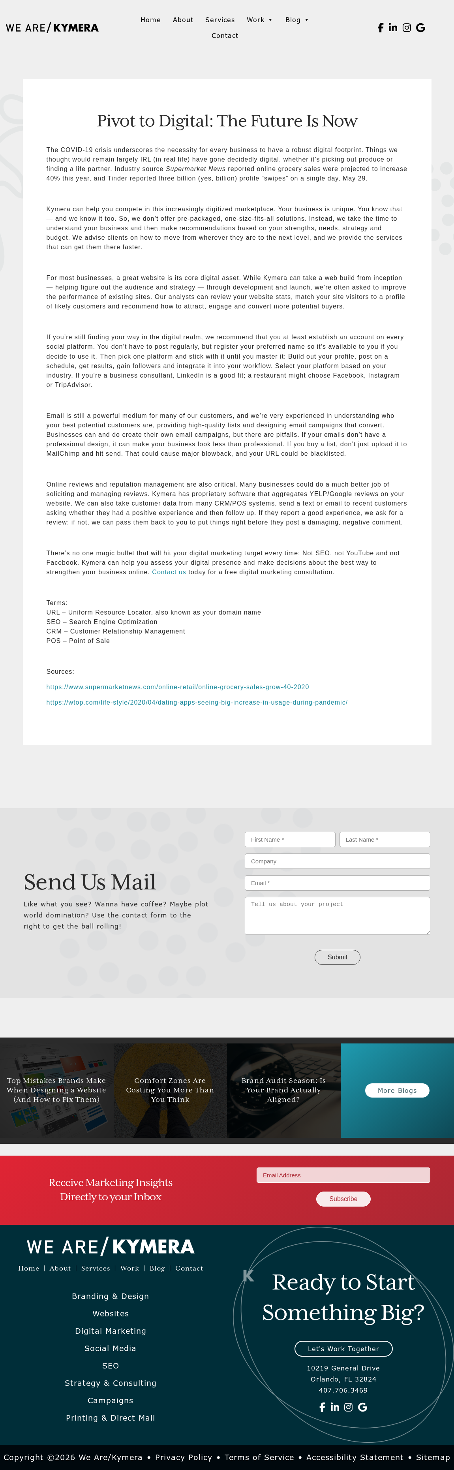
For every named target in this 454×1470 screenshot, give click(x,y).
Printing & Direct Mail (110, 1418)
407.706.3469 (343, 1390)
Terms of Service (259, 1457)
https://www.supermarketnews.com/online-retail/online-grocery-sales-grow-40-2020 (178, 687)
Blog (297, 20)
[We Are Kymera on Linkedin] (393, 27)
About (183, 19)
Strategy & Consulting (111, 1383)
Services (220, 19)
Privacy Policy (183, 1457)
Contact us (168, 572)
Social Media (110, 1348)
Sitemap (433, 1457)
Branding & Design (110, 1296)
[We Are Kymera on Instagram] (407, 27)
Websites (110, 1313)
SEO (110, 1366)
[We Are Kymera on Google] (421, 27)
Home (151, 19)
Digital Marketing (110, 1331)
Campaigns (110, 1400)
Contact (225, 35)
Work (260, 20)
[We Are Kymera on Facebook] (381, 27)
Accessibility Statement (355, 1457)
